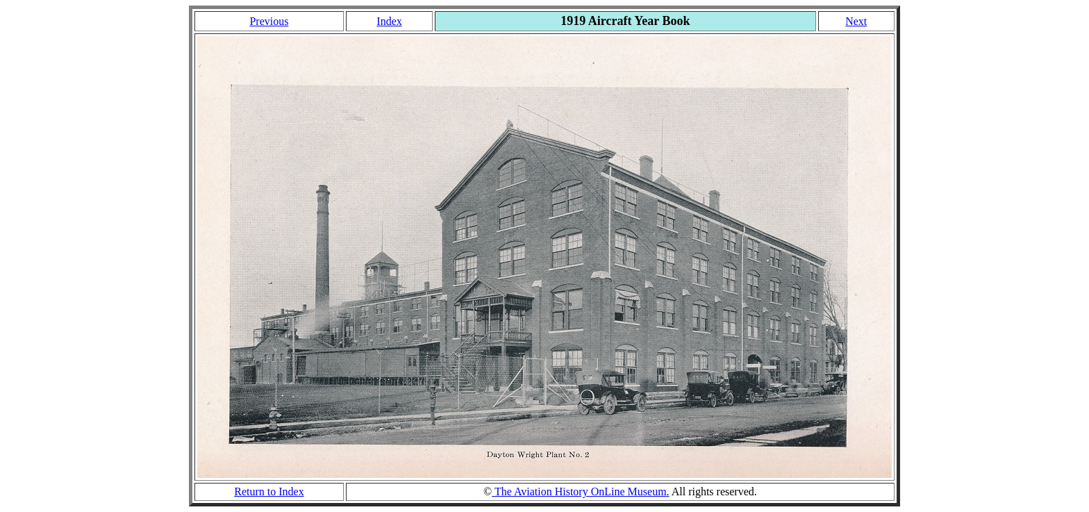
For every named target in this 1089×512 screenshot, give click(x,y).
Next (856, 21)
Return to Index (269, 491)
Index (388, 21)
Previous (268, 21)
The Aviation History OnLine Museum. (580, 491)
